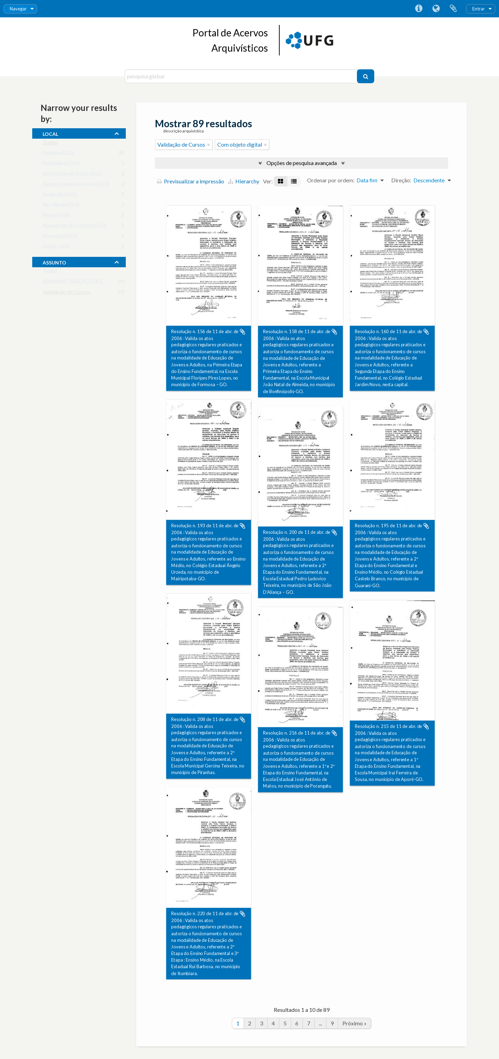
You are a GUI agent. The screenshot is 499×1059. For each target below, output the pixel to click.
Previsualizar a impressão (190, 181)
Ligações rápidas (418, 8)
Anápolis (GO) (60, 195)
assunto (54, 262)
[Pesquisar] (365, 76)
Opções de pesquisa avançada (301, 162)
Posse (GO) (56, 216)
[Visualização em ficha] (280, 181)
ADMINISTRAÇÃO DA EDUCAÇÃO (87, 282)
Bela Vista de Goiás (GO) (72, 175)
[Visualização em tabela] (294, 181)
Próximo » (354, 1023)
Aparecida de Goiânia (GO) (75, 227)
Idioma (436, 8)
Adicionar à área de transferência (242, 331)
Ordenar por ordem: (330, 180)
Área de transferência (453, 8)
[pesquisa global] (242, 76)
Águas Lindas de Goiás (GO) (76, 185)
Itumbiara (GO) (61, 164)
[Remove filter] (208, 144)
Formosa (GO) (60, 237)
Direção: (401, 180)
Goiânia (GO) (58, 154)
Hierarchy (243, 181)
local (50, 133)
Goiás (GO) (56, 247)
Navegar (18, 8)
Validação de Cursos (66, 293)
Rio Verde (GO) (61, 206)
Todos (50, 143)
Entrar (478, 8)
